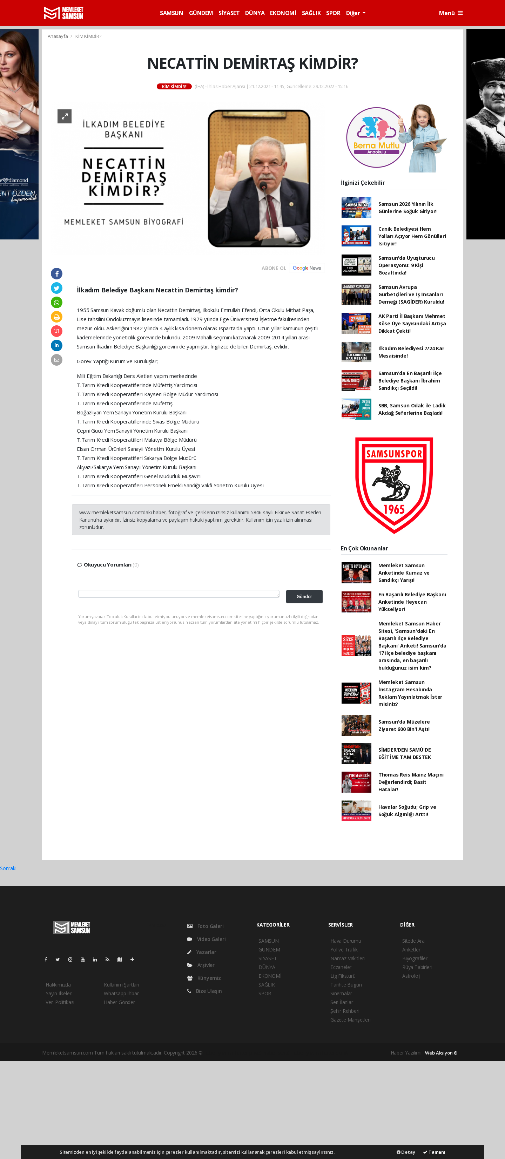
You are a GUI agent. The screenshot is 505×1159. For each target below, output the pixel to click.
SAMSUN (171, 13)
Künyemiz (204, 978)
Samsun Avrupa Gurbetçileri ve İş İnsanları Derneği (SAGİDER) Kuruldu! (411, 294)
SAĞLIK (311, 13)
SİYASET (229, 13)
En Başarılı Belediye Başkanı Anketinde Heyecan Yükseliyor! (412, 601)
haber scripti (277, 1052)
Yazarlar (201, 952)
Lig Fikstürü (343, 975)
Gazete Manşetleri (350, 1019)
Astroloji (411, 975)
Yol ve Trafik (344, 949)
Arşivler (201, 965)
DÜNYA (254, 13)
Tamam (434, 1152)
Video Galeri (206, 939)
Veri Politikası (60, 1002)
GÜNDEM (201, 13)
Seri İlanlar (341, 1002)
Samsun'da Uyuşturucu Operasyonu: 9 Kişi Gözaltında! (406, 265)
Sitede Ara (413, 940)
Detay (406, 1152)
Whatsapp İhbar (121, 993)
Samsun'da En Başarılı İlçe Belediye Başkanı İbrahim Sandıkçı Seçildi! (410, 380)
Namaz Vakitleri (347, 958)
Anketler (411, 949)
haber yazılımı (219, 1052)
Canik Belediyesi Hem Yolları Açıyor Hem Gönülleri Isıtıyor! (412, 236)
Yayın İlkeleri (59, 993)
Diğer (354, 13)
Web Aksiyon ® (441, 1053)
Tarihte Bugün (346, 984)
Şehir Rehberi (344, 1011)
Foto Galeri (205, 926)
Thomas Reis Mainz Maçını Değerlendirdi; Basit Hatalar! (411, 782)
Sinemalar (341, 993)
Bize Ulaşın (204, 991)
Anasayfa (58, 36)
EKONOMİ (283, 13)
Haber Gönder (119, 1002)
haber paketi (249, 1052)
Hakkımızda (58, 984)
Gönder (304, 596)
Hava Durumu (345, 940)
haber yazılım (306, 1052)
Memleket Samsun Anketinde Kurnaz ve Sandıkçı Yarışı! (404, 572)
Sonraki (8, 868)
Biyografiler (414, 958)
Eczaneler (340, 967)
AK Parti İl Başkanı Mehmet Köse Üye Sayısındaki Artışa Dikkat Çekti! (412, 323)
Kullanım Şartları (121, 984)
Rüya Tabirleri (417, 967)
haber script (335, 1052)
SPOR (333, 13)
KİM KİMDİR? (88, 36)
